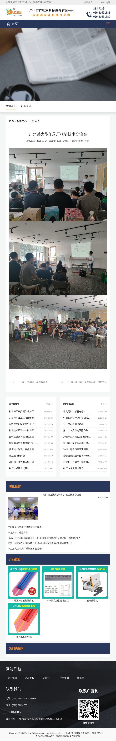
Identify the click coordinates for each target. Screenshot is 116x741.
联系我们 (81, 678)
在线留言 (88, 2)
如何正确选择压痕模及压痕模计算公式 (23, 437)
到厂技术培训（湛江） (74, 468)
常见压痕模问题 (17, 456)
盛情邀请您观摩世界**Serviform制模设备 (23, 443)
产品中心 (29, 678)
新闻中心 (21, 121)
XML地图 (105, 2)
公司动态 (11, 106)
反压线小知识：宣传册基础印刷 (23, 449)
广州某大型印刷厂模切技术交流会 (25, 527)
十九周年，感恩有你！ (19, 532)
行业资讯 (26, 106)
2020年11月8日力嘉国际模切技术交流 (77, 437)
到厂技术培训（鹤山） (20, 468)
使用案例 (64, 678)
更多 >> (49, 404)
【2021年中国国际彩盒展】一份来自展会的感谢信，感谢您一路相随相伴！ (45, 538)
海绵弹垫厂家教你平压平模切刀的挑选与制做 (23, 424)
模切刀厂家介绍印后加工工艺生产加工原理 (23, 411)
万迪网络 (76, 736)
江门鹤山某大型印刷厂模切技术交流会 (62, 495)
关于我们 (12, 678)
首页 (15, 23)
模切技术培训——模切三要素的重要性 (23, 430)
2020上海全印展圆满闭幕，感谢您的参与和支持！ (77, 449)
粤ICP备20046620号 (45, 736)
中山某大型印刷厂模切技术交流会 (25, 548)
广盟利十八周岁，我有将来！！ (77, 462)
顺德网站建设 (62, 736)
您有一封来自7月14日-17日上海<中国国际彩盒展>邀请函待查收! (40, 543)
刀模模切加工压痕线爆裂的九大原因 (23, 418)
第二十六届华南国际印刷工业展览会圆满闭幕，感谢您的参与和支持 (77, 430)
